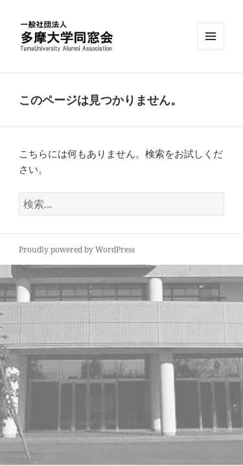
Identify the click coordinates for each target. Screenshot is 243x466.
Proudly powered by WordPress (77, 249)
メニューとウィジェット (210, 49)
